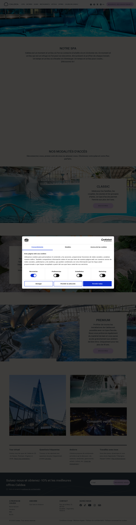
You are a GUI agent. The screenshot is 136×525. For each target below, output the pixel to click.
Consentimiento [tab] (37, 247)
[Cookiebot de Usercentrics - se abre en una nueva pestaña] (103, 240)
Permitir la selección (68, 284)
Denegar (39, 284)
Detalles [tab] (68, 247)
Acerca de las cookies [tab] (99, 247)
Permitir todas (97, 284)
